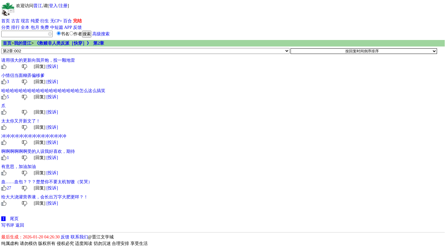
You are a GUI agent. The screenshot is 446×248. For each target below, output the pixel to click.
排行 (15, 27)
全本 (25, 27)
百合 (67, 21)
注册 (63, 5)
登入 (53, 5)
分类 (5, 27)
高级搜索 (101, 34)
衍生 (44, 21)
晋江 (37, 5)
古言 (15, 21)
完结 (77, 21)
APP (68, 27)
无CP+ (56, 21)
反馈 (77, 27)
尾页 (14, 218)
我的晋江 (22, 43)
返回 (19, 225)
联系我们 (79, 237)
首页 (5, 21)
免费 (44, 27)
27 (9, 188)
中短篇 (56, 27)
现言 (25, 21)
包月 (35, 27)
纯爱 (35, 21)
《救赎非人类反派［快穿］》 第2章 (69, 43)
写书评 (7, 225)
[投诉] (52, 66)
